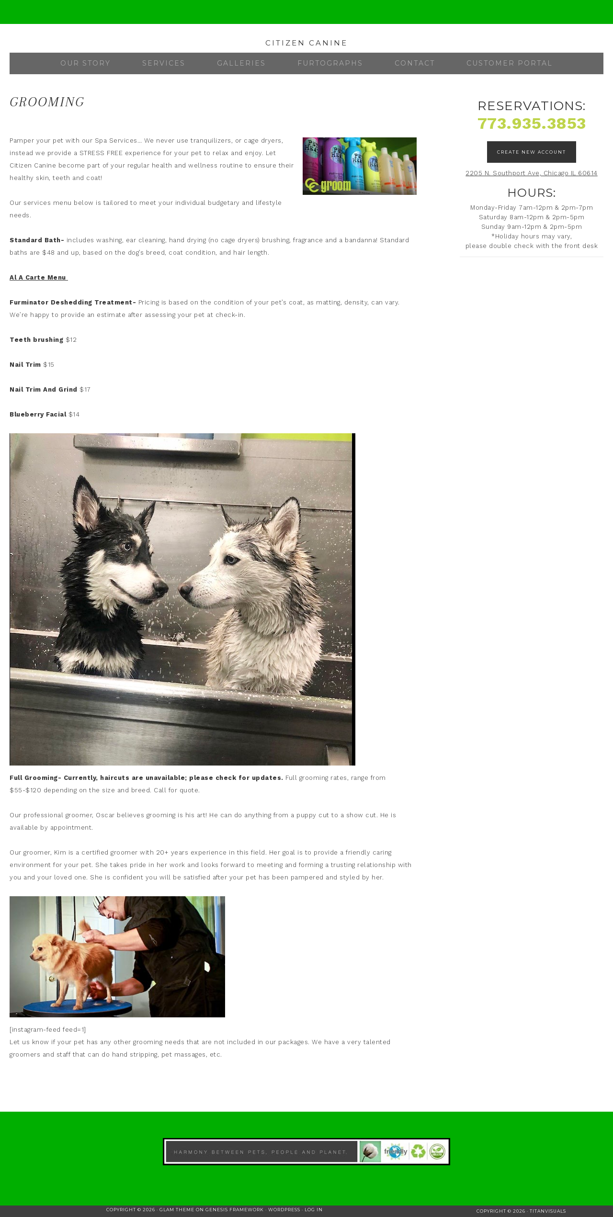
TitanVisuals (548, 1211)
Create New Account (531, 152)
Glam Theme (176, 1209)
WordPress (284, 1209)
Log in (314, 1209)
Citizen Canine (306, 42)
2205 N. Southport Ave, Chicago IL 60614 (531, 173)
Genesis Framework (234, 1209)
